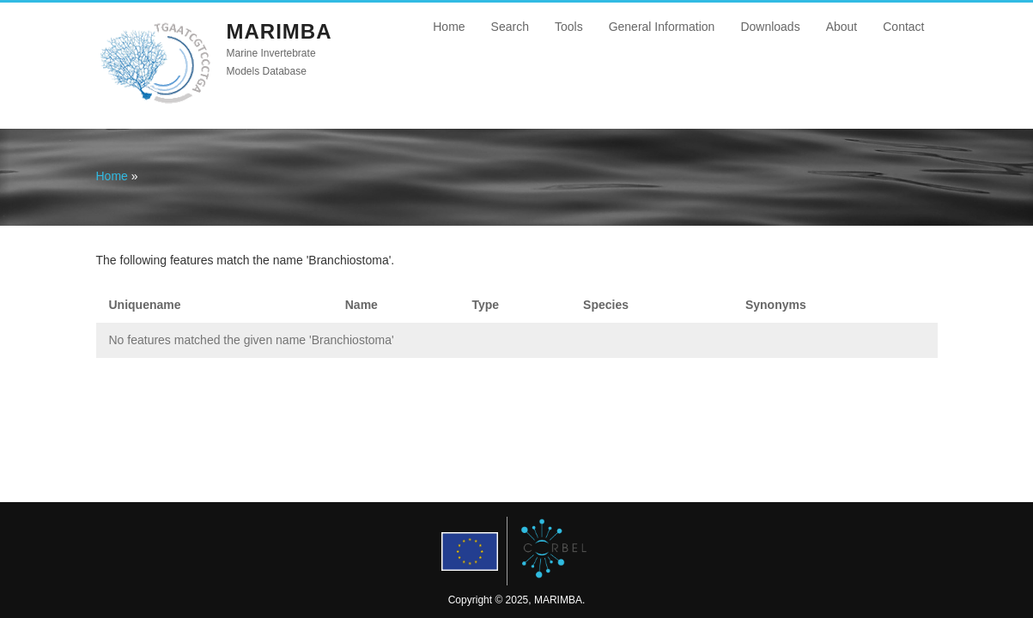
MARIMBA (279, 31)
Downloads (769, 26)
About (842, 26)
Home (449, 26)
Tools (569, 26)
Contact (903, 26)
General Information (662, 26)
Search (510, 26)
